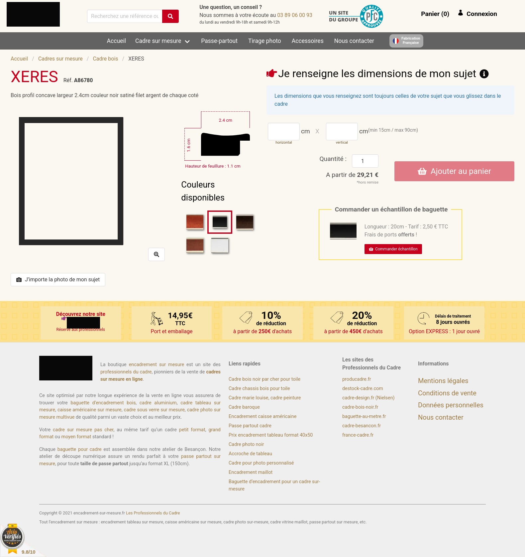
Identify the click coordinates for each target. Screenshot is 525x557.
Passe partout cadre (250, 426)
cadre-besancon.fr (361, 426)
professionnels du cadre (126, 372)
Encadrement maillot (250, 472)
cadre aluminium (158, 403)
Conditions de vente (447, 393)
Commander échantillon (393, 249)
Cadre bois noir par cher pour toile (264, 379)
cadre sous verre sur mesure (154, 410)
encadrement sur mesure (156, 364)
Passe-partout (219, 41)
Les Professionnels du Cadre (153, 512)
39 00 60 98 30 (294, 15)
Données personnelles (450, 405)
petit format (192, 430)
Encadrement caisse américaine (262, 416)
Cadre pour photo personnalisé (261, 463)
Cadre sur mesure (158, 41)
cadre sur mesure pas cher (83, 430)
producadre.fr (356, 379)
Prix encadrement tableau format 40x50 (271, 435)
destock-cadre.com (362, 388)
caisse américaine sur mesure (89, 410)
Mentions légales (443, 381)
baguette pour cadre (79, 449)
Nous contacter (354, 41)
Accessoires (308, 41)
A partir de (352, 175)
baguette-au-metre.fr (364, 416)
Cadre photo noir (246, 444)
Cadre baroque (244, 407)
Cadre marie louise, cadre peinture (265, 398)
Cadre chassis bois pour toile (259, 388)
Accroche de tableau (250, 454)
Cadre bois (105, 59)
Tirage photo (264, 41)
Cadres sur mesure (60, 59)
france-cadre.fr (357, 435)
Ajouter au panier (454, 171)
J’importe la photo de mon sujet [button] (58, 279)
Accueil (116, 41)
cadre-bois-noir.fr (360, 407)
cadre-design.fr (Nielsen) (368, 398)
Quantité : (333, 159)
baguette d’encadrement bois (103, 403)
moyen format (76, 437)
